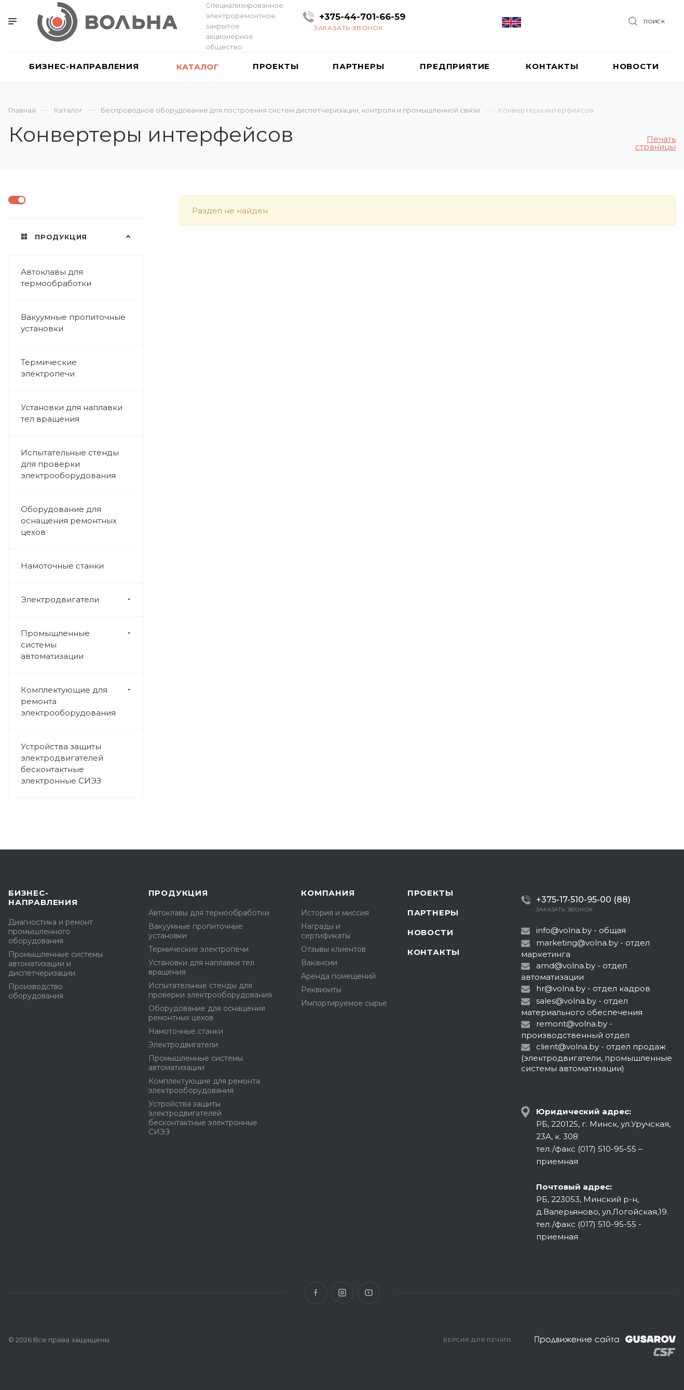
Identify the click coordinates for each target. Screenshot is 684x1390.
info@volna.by (564, 930)
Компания (327, 893)
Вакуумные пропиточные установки (73, 322)
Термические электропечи (49, 368)
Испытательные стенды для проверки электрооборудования (70, 464)
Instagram (342, 1292)
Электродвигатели (82, 599)
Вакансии (319, 962)
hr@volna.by (560, 988)
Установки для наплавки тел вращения (71, 413)
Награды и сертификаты (325, 931)
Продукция (178, 893)
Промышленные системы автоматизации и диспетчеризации (55, 964)
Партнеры (433, 912)
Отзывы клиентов (333, 949)
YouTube (369, 1292)
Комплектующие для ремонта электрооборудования (82, 701)
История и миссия (335, 912)
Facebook (316, 1292)
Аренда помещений (338, 976)
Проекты (430, 893)
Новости (430, 932)
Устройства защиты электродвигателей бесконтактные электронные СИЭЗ (62, 763)
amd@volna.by (565, 965)
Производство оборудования (35, 991)
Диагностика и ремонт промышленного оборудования (50, 931)
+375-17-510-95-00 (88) (583, 900)
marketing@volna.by (577, 943)
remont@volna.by (571, 1024)
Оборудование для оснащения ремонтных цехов (69, 520)
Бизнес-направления (43, 897)
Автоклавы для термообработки (56, 277)
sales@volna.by (566, 1001)
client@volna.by (567, 1046)
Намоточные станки (62, 566)
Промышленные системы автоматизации (82, 645)
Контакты (433, 952)
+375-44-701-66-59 (362, 16)
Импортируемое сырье (344, 1003)
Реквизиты (321, 989)
